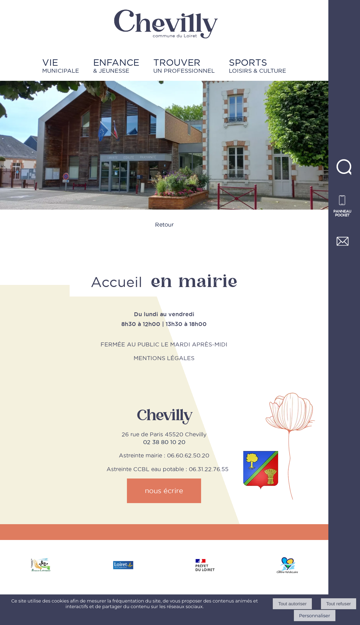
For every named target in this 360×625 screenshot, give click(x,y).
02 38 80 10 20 (164, 442)
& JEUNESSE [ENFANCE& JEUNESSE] (116, 65)
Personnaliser (314, 615)
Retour (164, 224)
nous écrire (164, 491)
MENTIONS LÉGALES (164, 358)
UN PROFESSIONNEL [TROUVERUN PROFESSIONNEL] (184, 65)
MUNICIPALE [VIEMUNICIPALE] (60, 65)
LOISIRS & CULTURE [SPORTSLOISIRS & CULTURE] (257, 65)
